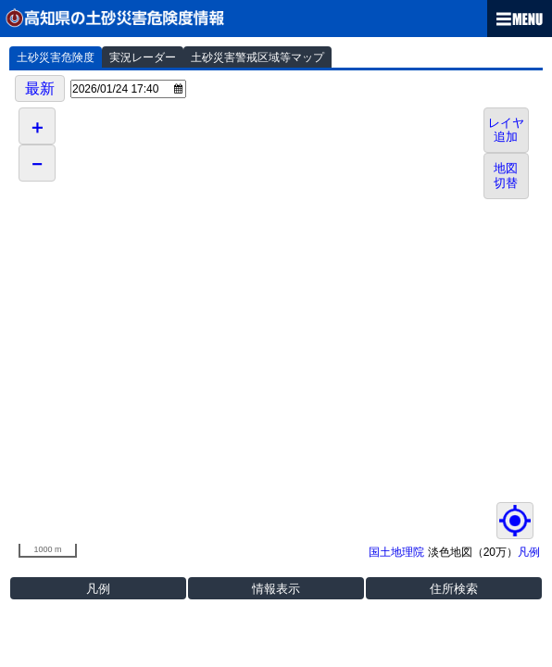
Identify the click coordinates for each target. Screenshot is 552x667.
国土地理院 (396, 552)
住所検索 (454, 589)
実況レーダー (142, 57)
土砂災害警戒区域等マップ (257, 57)
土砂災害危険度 (55, 57)
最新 (40, 88)
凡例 (529, 552)
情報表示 (276, 589)
